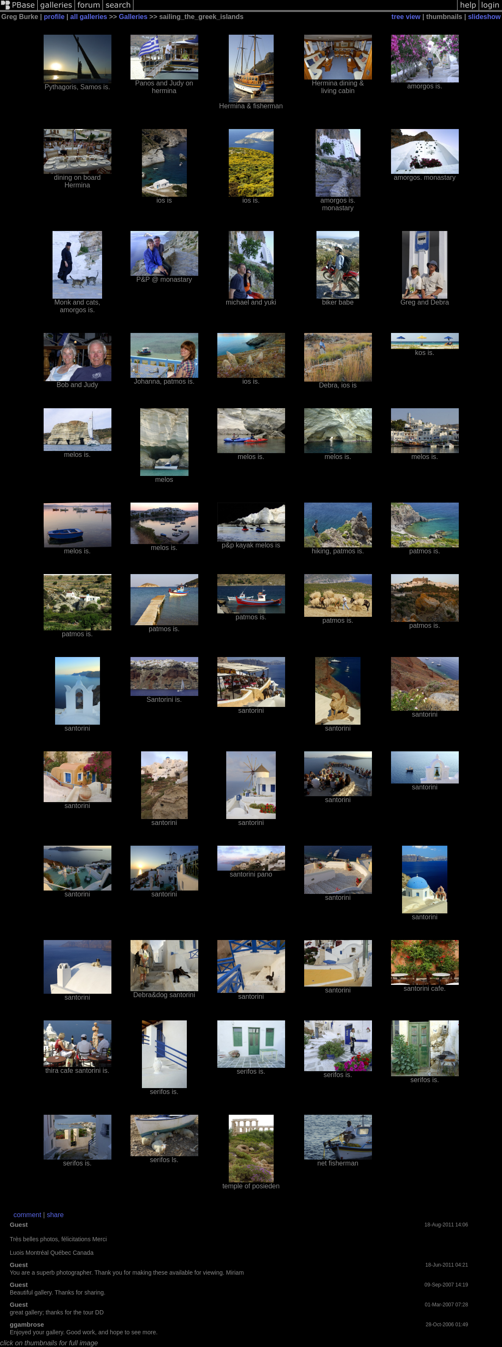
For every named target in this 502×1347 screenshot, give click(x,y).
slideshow (484, 16)
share (55, 1214)
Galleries (133, 16)
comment (28, 1214)
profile (54, 16)
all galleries (88, 16)
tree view (405, 16)
